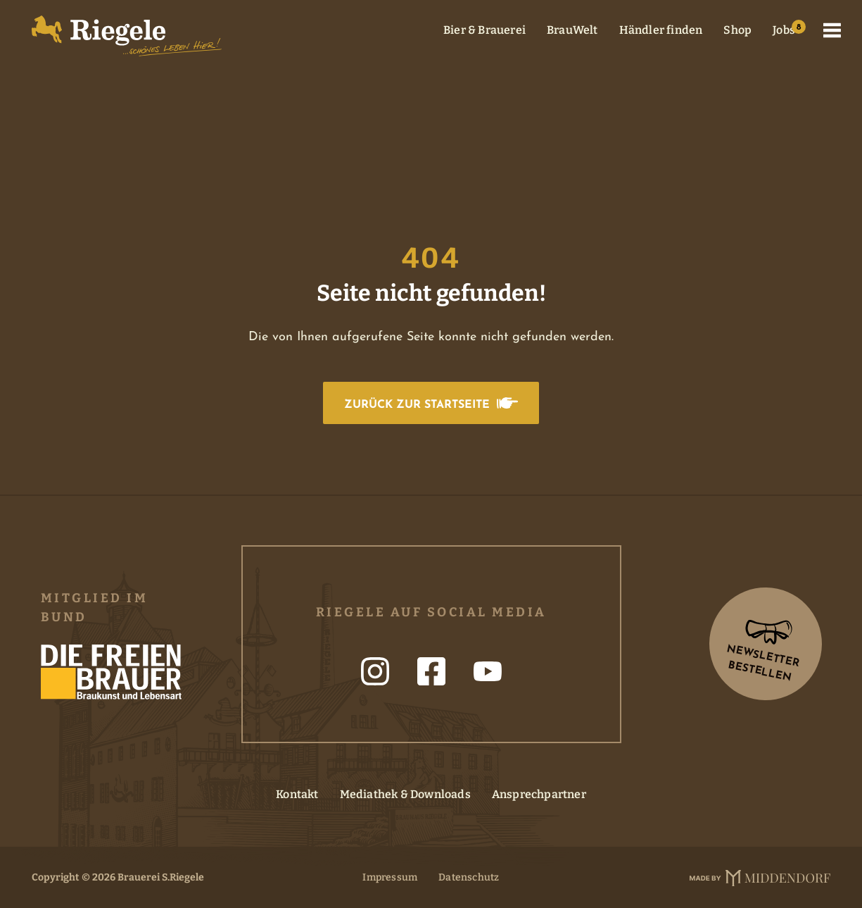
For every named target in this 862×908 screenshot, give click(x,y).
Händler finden (661, 30)
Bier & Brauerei (484, 30)
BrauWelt (572, 30)
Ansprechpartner (539, 794)
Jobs (784, 30)
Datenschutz (468, 877)
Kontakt (297, 794)
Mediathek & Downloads (405, 794)
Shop (737, 30)
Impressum (389, 877)
